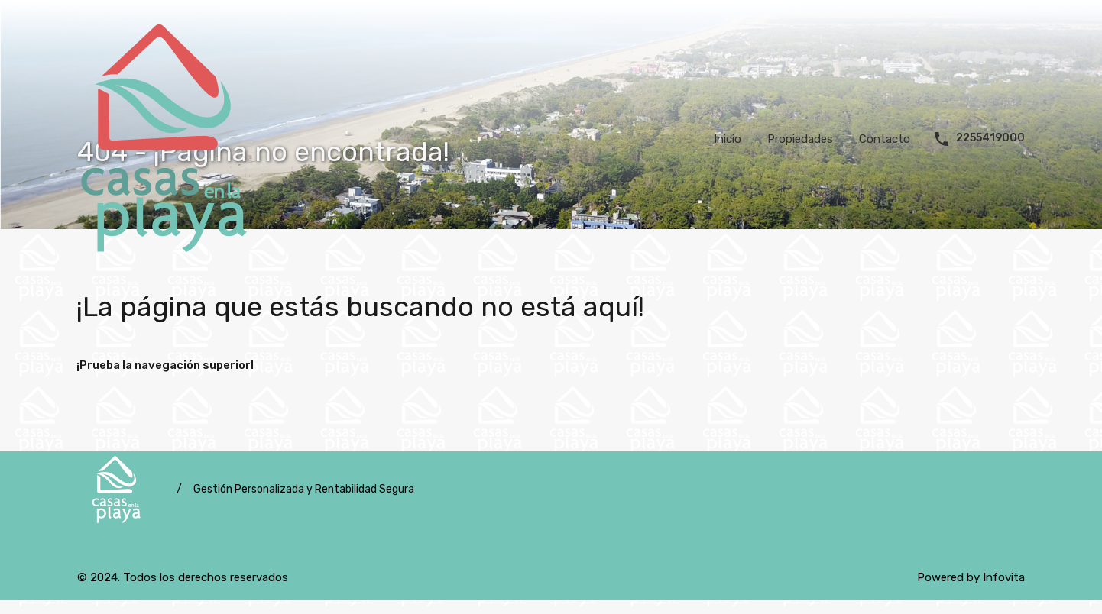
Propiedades (800, 139)
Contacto (884, 139)
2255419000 (990, 138)
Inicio (727, 139)
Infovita (1004, 577)
